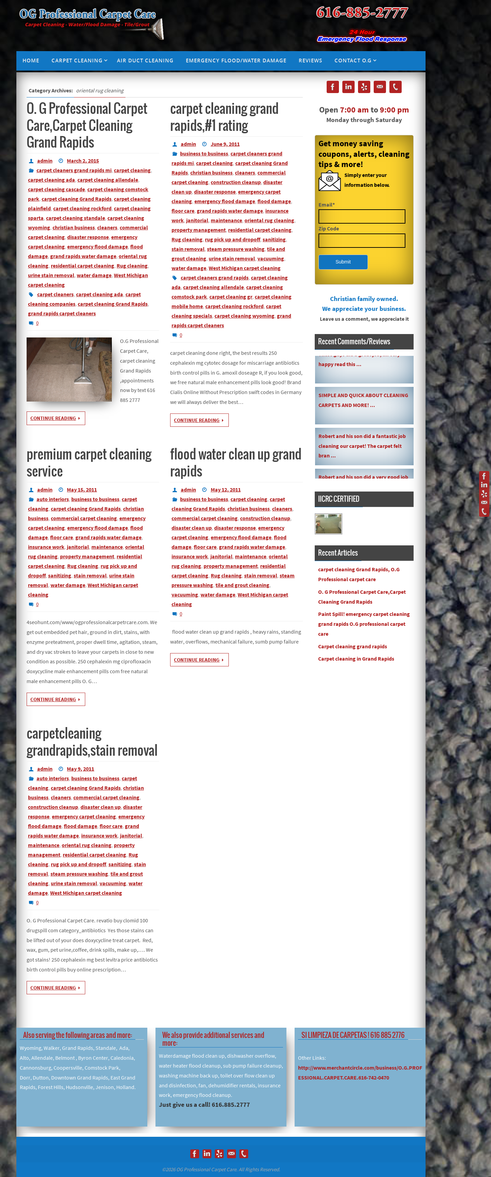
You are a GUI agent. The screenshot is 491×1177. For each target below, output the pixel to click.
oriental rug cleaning (269, 220)
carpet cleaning (132, 170)
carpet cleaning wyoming (244, 315)
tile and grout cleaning (242, 585)
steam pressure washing (236, 248)
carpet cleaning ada (51, 179)
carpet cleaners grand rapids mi (73, 170)
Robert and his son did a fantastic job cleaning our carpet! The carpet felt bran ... (362, 449)
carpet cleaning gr (230, 296)
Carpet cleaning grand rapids (352, 646)
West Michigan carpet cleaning (245, 268)
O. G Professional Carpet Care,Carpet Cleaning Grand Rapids (87, 126)
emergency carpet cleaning (84, 816)
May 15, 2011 (82, 489)
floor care (183, 210)
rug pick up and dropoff (232, 239)
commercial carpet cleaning (84, 518)
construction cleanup (236, 182)
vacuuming (270, 258)
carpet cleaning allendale (107, 179)
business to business (204, 153)
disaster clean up (192, 527)
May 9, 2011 (80, 768)
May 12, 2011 (226, 489)
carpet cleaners (55, 294)
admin (45, 160)
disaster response (88, 236)
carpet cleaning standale (75, 217)
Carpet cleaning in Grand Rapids (356, 658)
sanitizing (274, 239)
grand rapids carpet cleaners (62, 313)
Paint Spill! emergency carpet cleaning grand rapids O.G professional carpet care (364, 623)
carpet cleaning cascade (56, 189)
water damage (94, 275)
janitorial (197, 220)
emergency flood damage (97, 246)
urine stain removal (51, 275)
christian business (74, 227)
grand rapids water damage (83, 256)
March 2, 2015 (83, 160)
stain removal (188, 248)
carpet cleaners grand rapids (215, 277)
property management (199, 229)
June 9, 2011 (225, 143)
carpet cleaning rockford (82, 208)
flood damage (274, 201)
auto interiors (52, 499)
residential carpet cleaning (82, 265)
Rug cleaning (132, 265)
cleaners (107, 227)
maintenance (226, 220)
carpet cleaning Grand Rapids (76, 198)
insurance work (46, 546)
